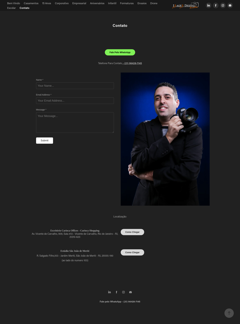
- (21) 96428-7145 (132, 63)
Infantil (112, 3)
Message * (41, 110)
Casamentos (31, 3)
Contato (24, 7)
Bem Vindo (13, 3)
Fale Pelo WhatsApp (120, 52)
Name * (39, 80)
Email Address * (43, 95)
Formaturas (127, 3)
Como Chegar (132, 232)
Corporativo (62, 3)
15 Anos (46, 3)
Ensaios (142, 3)
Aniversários (97, 3)
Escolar (11, 7)
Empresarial (79, 3)
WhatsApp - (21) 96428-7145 (125, 301)
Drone (153, 3)
